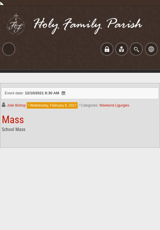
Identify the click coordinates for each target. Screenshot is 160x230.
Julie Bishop (16, 105)
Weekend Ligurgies (114, 105)
